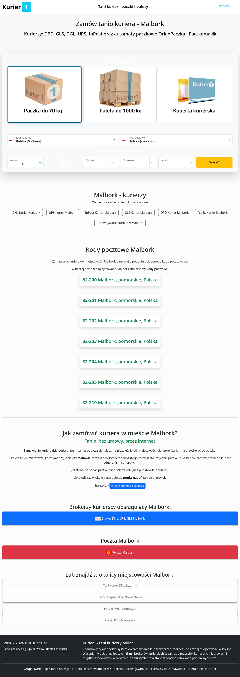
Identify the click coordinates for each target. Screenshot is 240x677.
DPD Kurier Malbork (175, 213)
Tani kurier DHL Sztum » (120, 585)
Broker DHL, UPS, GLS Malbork (120, 518)
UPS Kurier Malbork (62, 213)
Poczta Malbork (120, 552)
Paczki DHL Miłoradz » (120, 620)
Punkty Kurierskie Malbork (127, 485)
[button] (225, 6)
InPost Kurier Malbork (100, 213)
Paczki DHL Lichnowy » (120, 609)
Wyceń (214, 162)
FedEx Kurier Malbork (212, 213)
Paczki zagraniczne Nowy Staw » (120, 597)
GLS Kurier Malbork (138, 213)
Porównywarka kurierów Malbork (120, 223)
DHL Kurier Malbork (26, 213)
